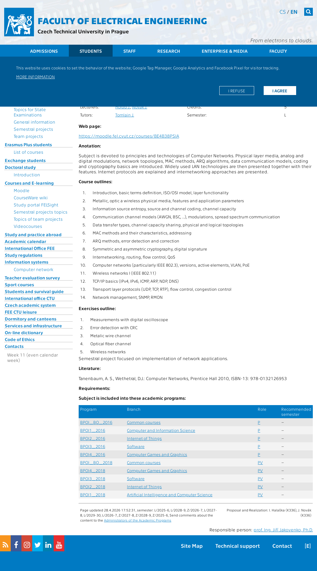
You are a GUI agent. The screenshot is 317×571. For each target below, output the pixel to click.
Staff (129, 51)
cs (282, 11)
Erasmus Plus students (28, 144)
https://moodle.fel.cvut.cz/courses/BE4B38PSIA (129, 136)
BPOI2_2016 (92, 438)
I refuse (236, 90)
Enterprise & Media (225, 51)
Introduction (27, 174)
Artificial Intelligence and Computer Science (169, 494)
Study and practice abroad (33, 234)
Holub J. (122, 106)
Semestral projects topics (40, 211)
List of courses (28, 152)
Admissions (44, 51)
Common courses (144, 422)
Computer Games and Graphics (157, 454)
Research (168, 51)
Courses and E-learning (29, 183)
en (294, 11)
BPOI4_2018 (92, 470)
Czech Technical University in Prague (83, 31)
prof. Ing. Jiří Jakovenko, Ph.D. (283, 529)
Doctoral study (20, 167)
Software (135, 446)
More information (35, 76)
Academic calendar (25, 241)
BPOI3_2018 (92, 478)
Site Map (192, 545)
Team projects (28, 136)
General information (34, 122)
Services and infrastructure (33, 325)
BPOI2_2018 (92, 486)
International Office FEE (30, 248)
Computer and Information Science (161, 430)
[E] (308, 545)
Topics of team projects (38, 219)
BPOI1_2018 (92, 494)
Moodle (21, 190)
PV (260, 462)
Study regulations (23, 255)
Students (91, 51)
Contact (282, 545)
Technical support (237, 545)
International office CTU (30, 298)
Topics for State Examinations (30, 112)
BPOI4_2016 (92, 454)
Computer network (33, 269)
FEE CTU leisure (21, 312)
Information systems (26, 262)
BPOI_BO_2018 (96, 462)
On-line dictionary (24, 332)
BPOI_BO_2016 (96, 422)
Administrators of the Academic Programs (137, 520)
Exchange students (25, 160)
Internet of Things (144, 438)
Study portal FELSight (36, 204)
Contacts (14, 346)
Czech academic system (30, 305)
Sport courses (19, 284)
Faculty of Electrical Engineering (122, 20)
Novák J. (139, 106)
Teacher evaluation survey (32, 277)
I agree (279, 90)
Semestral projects (33, 129)
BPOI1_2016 (92, 430)
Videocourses (28, 226)
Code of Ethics (20, 339)
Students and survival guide (34, 291)
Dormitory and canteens (30, 318)
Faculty (278, 51)
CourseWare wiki (31, 197)
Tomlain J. (124, 114)
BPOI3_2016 (92, 446)
